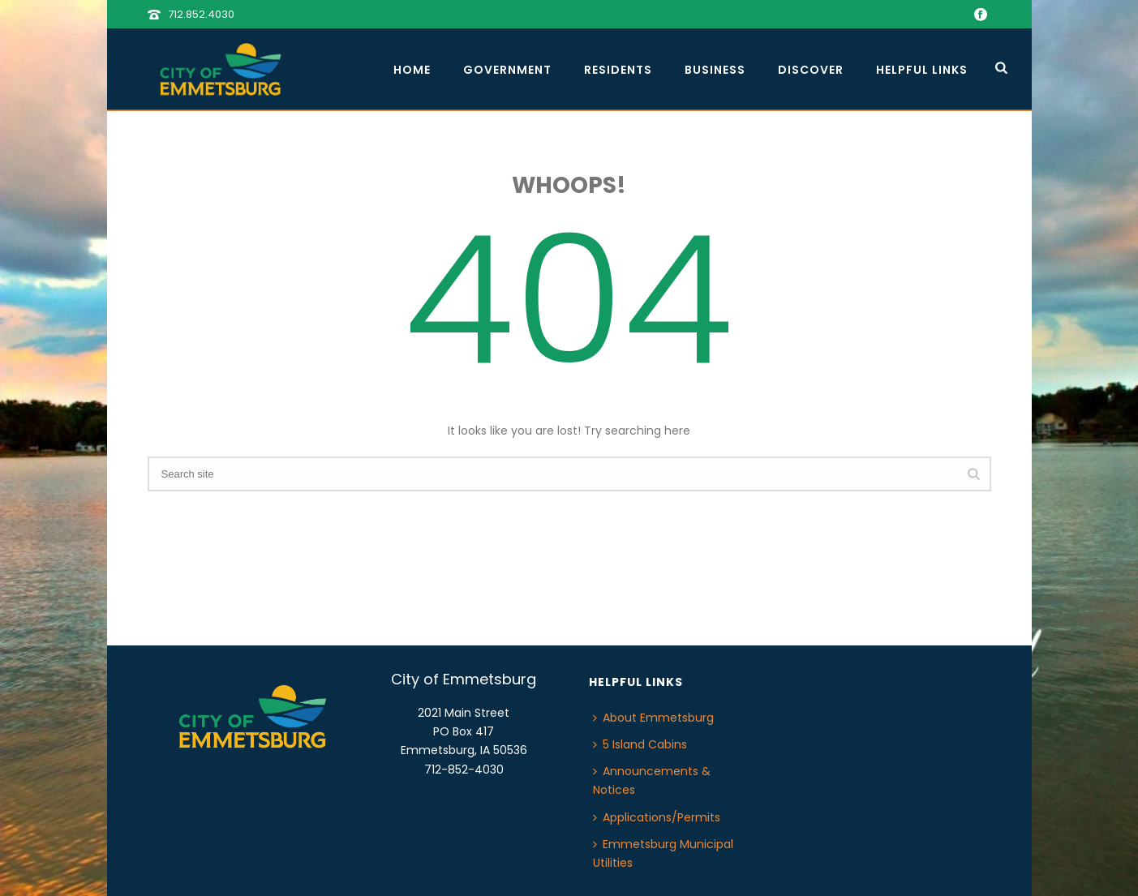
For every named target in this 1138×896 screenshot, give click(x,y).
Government (507, 70)
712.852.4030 (201, 14)
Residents (618, 70)
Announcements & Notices (652, 780)
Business (715, 70)
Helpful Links (922, 70)
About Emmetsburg (653, 718)
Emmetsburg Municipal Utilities (663, 853)
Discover (811, 70)
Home (412, 70)
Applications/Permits (656, 817)
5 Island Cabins (640, 744)
